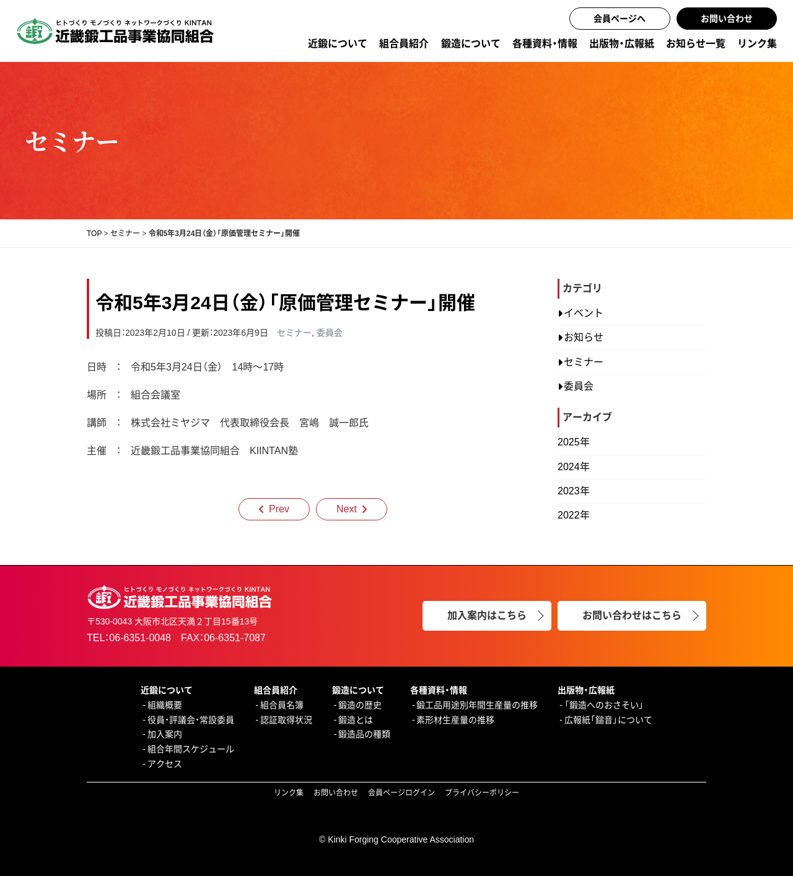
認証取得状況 (286, 720)
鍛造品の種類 (364, 734)
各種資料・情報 (544, 43)
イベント (583, 313)
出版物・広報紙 (621, 43)
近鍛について (337, 43)
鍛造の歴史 (360, 705)
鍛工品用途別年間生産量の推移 (477, 705)
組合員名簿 (282, 705)
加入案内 (164, 734)
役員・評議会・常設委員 (190, 720)
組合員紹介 (404, 43)
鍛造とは (355, 720)
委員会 (330, 333)
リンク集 (757, 43)
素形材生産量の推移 (455, 720)
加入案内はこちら (487, 615)
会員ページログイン (401, 793)
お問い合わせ (727, 19)
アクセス (164, 764)
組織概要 (164, 705)
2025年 (574, 442)
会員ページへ (620, 19)
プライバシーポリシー (482, 793)
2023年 (574, 491)
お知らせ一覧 (695, 43)
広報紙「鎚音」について (608, 720)
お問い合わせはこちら (631, 615)
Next (346, 509)
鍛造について (471, 43)
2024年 (574, 467)
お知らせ (583, 337)
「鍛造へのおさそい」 (604, 705)
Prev (279, 509)
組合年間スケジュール (190, 749)
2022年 (574, 515)
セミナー (294, 333)
